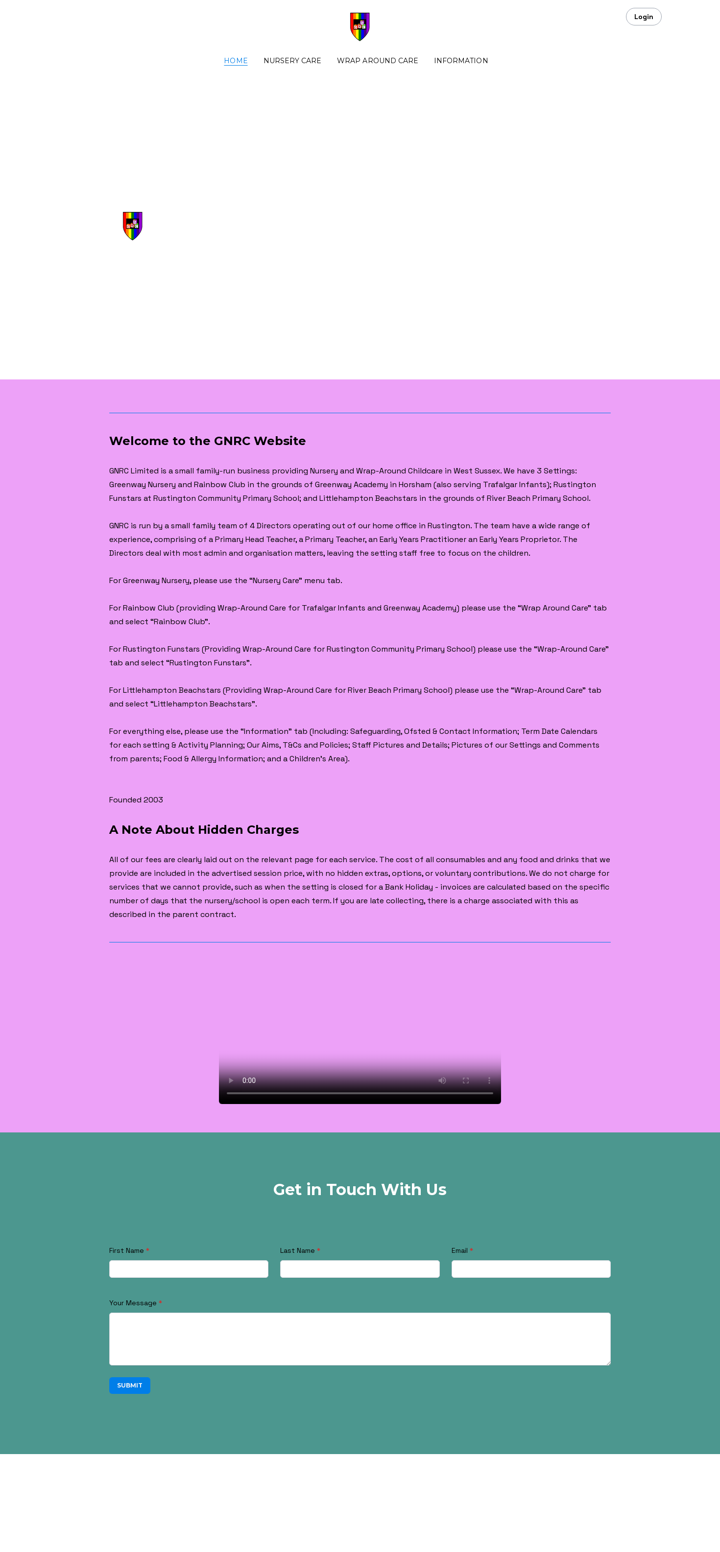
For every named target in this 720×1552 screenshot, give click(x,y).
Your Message (133, 1302)
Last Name (297, 1250)
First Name (126, 1250)
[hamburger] (66, 16)
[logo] (360, 28)
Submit (130, 1385)
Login (643, 16)
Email (460, 1250)
